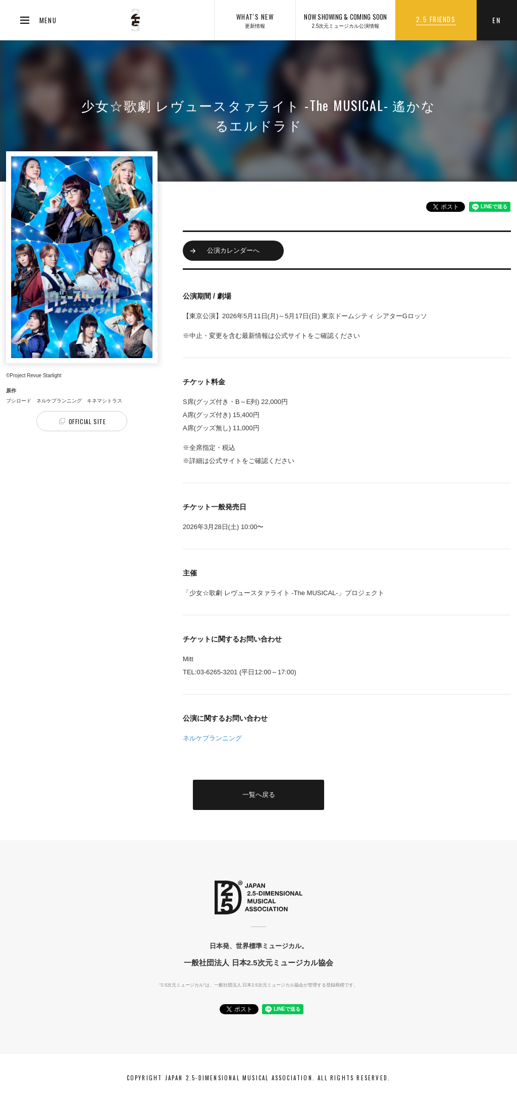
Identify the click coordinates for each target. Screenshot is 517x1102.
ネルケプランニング (212, 738)
